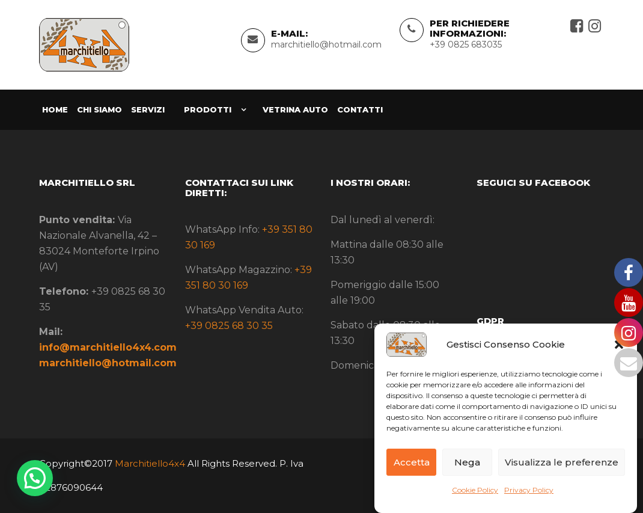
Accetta (412, 462)
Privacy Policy (528, 489)
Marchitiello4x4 (148, 463)
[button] (35, 478)
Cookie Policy (475, 489)
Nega (467, 462)
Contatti (360, 109)
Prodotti (207, 109)
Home (55, 109)
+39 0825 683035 (466, 44)
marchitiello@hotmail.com (326, 44)
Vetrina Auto (295, 109)
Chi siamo (99, 109)
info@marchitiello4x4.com (108, 347)
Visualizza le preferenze (561, 462)
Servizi (148, 109)
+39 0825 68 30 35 (229, 325)
